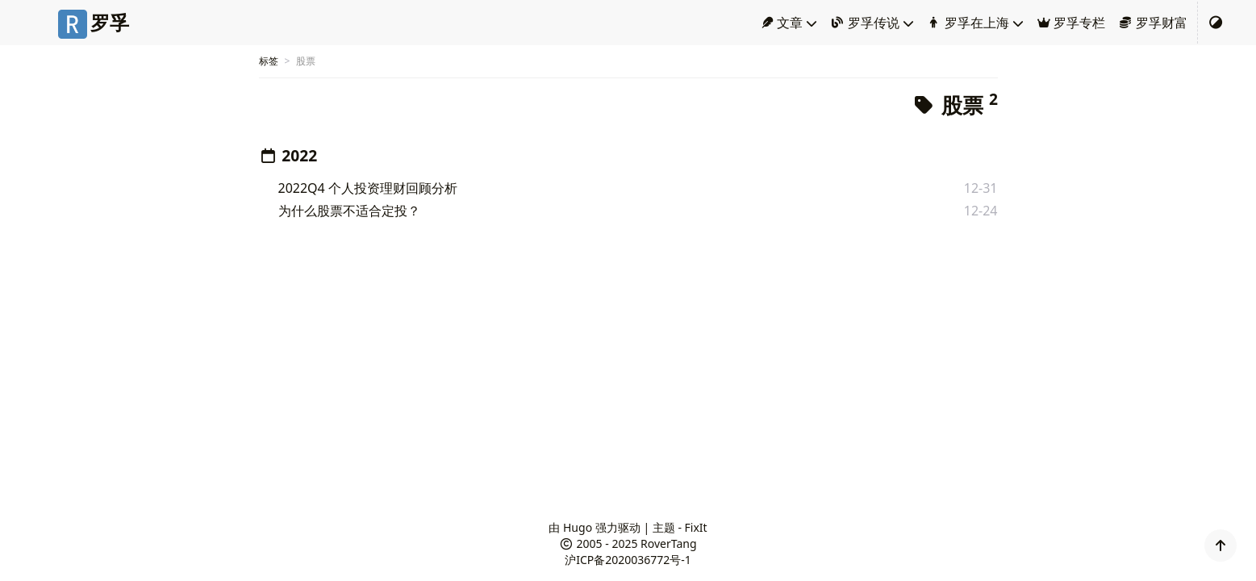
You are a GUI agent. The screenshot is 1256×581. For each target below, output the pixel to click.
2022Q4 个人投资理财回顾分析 (367, 188)
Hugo (577, 527)
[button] (1220, 545)
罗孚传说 (864, 22)
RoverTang (668, 543)
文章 (781, 22)
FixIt (696, 527)
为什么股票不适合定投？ (349, 210)
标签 (268, 61)
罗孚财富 (1152, 22)
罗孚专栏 (1071, 22)
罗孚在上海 (968, 22)
